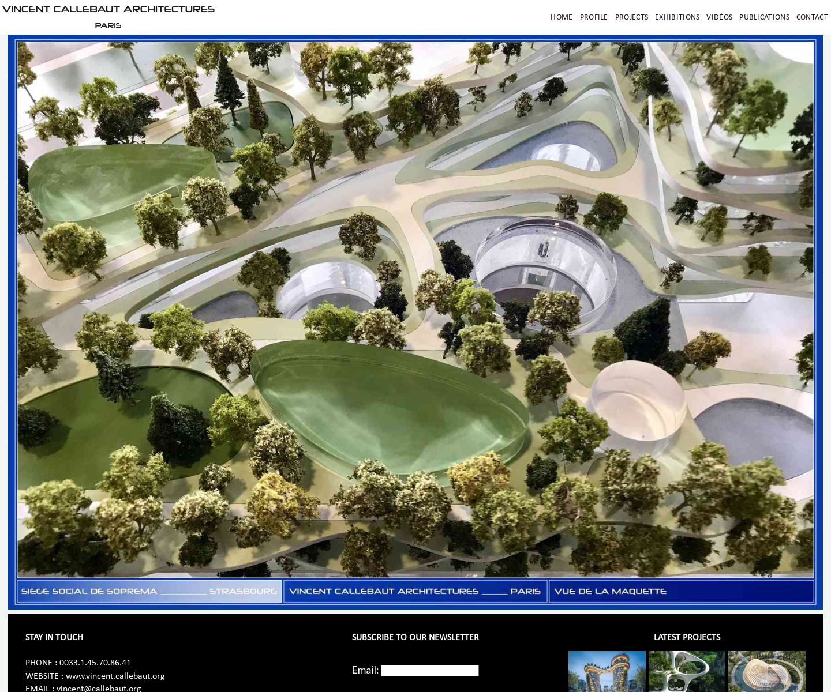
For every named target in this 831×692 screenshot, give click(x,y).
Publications (764, 17)
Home (561, 17)
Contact (812, 17)
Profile (594, 17)
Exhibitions (677, 17)
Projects (631, 17)
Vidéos (719, 17)
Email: (365, 669)
